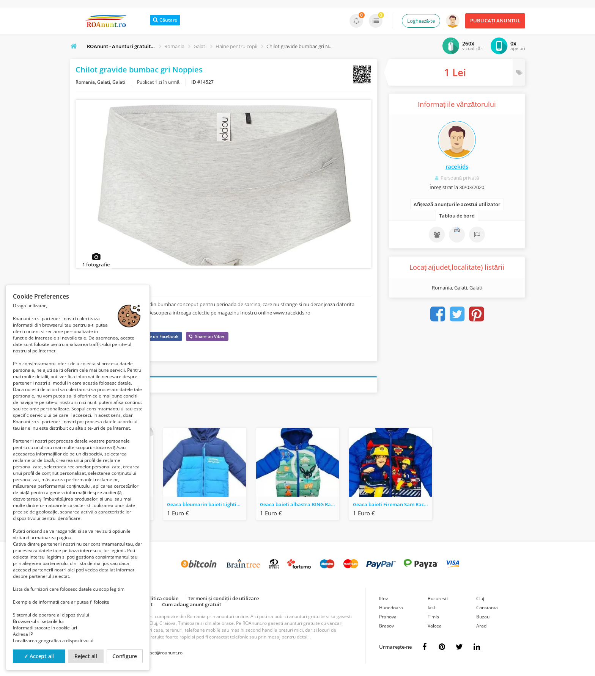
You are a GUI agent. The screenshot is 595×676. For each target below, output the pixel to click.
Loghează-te (421, 20)
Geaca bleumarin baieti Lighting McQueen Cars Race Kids (206, 505)
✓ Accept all (39, 656)
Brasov (386, 627)
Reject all (85, 656)
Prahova (388, 618)
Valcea (435, 627)
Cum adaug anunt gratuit (191, 605)
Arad (481, 627)
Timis (433, 618)
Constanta (487, 609)
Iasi (431, 609)
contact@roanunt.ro (161, 654)
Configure (124, 656)
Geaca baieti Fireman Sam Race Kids (392, 505)
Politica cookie (161, 599)
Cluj (480, 599)
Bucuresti (438, 599)
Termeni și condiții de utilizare (223, 599)
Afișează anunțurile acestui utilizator (457, 204)
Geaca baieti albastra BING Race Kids (299, 505)
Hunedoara (391, 609)
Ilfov (383, 599)
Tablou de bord (457, 215)
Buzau (483, 618)
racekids (456, 166)
